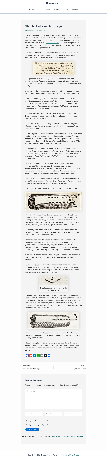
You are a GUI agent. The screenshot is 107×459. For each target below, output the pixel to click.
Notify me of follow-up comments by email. (41, 420)
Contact (57, 10)
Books (48, 10)
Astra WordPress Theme (70, 454)
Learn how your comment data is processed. (68, 436)
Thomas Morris (53, 3)
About (40, 10)
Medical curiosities (70, 10)
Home (32, 10)
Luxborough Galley (53, 43)
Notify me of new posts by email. (37, 424)
